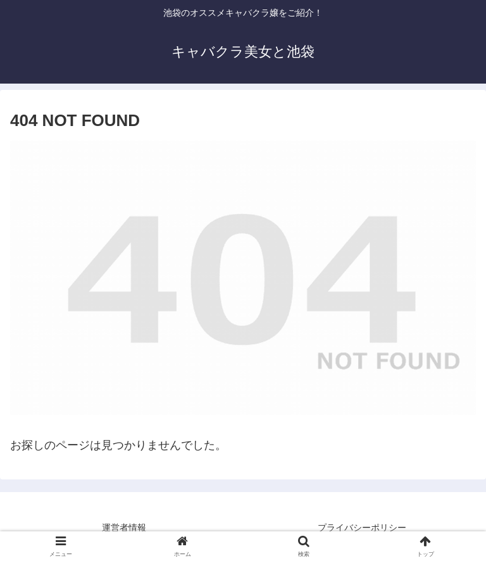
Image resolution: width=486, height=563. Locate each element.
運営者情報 (124, 527)
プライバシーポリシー (362, 527)
